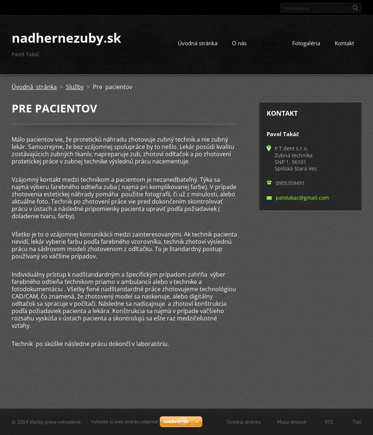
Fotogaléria (306, 43)
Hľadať (355, 8)
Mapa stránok (292, 422)
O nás (239, 43)
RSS (329, 422)
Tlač (356, 422)
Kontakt (344, 43)
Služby (269, 43)
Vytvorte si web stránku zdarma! (124, 421)
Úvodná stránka (197, 43)
